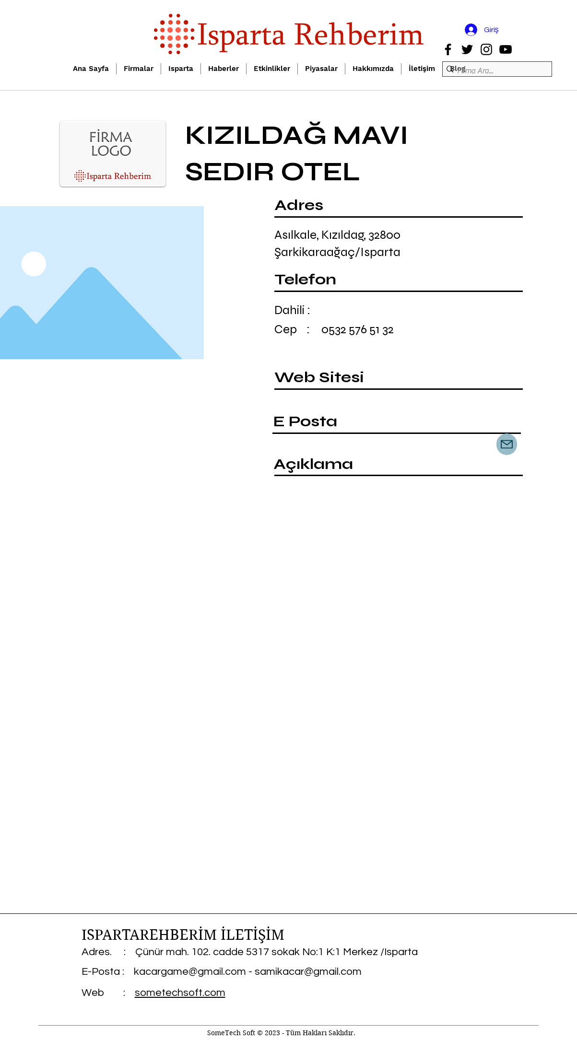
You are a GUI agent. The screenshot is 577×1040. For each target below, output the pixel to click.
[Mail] (506, 444)
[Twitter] (467, 49)
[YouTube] (505, 49)
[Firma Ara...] (494, 71)
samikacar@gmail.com (308, 971)
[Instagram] (486, 49)
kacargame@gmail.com (190, 971)
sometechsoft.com (180, 992)
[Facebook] (448, 49)
